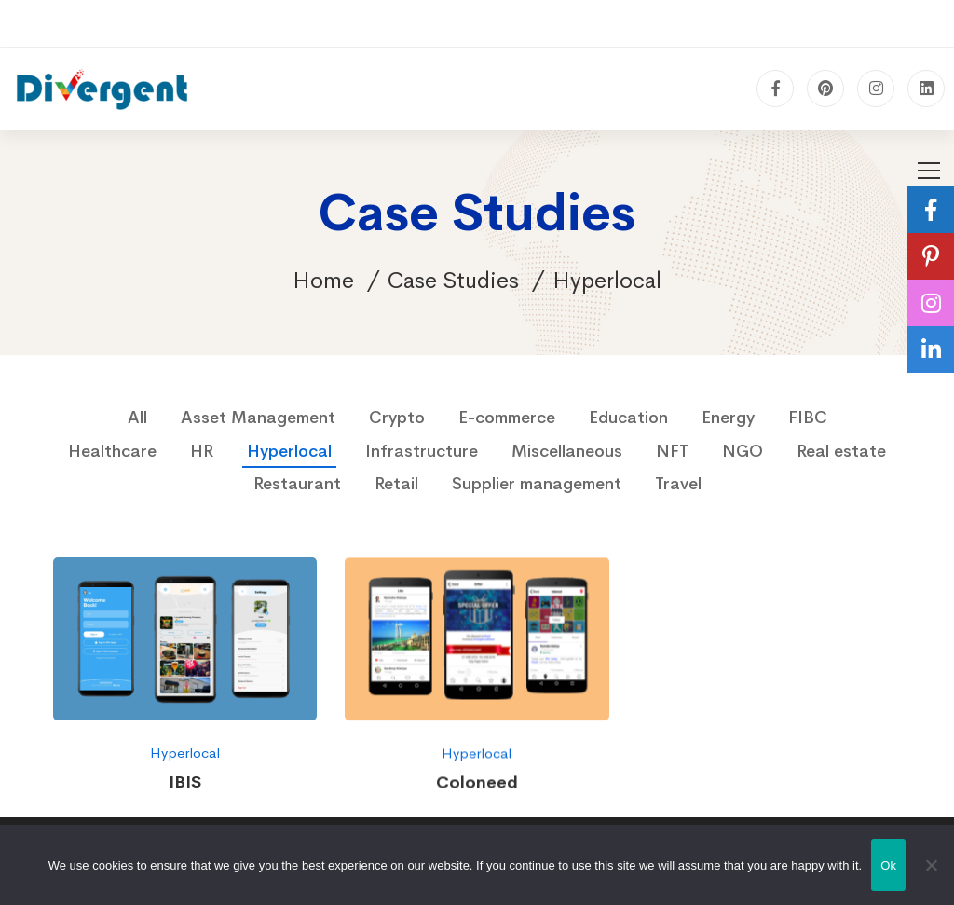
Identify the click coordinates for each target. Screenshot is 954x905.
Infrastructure (421, 451)
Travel (678, 483)
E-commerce (506, 417)
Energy (728, 417)
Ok (888, 865)
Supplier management (536, 483)
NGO (742, 451)
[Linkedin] (926, 88)
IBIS (185, 782)
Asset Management (258, 417)
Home (323, 281)
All (137, 417)
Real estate (841, 451)
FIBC (807, 417)
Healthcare (112, 451)
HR (201, 451)
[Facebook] (775, 88)
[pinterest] (825, 88)
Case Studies (453, 281)
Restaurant (297, 483)
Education (628, 417)
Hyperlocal (289, 451)
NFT (672, 451)
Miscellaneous (566, 451)
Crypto (397, 417)
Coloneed (477, 788)
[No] (930, 865)
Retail (396, 483)
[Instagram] (875, 88)
